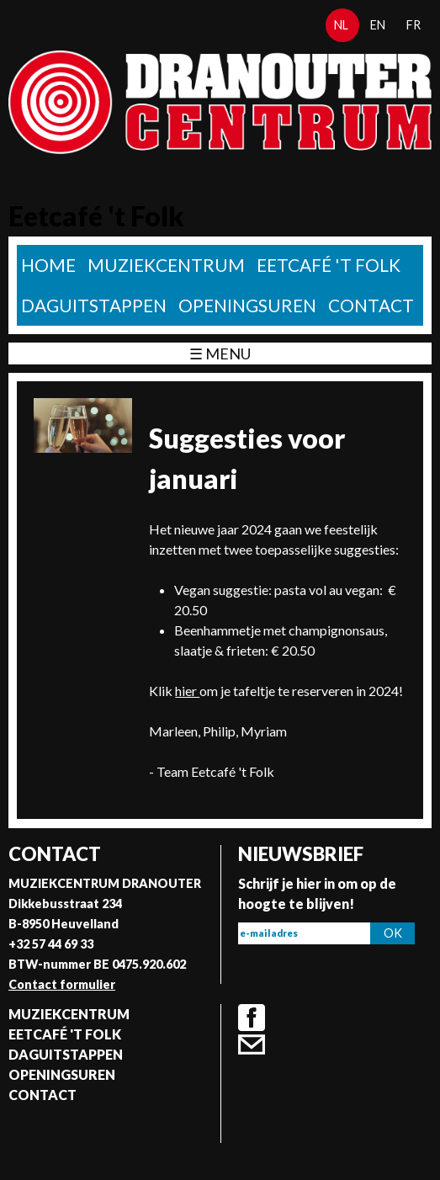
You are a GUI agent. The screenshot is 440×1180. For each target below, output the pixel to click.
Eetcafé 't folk (328, 264)
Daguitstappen (94, 305)
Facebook (251, 1017)
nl (341, 25)
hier (187, 691)
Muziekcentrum (166, 264)
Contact (371, 305)
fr (413, 25)
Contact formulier (61, 984)
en (377, 25)
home (48, 264)
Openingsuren (247, 305)
